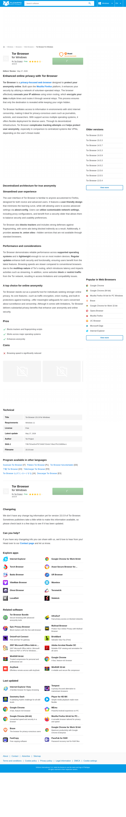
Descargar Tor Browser (47, 473)
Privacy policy (46, 761)
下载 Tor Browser (10, 469)
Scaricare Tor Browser (12, 465)
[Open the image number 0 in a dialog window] (22, 371)
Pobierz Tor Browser (36, 465)
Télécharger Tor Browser (34, 469)
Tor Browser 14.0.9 (94, 155)
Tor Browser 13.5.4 (94, 181)
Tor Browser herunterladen (61, 465)
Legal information (63, 761)
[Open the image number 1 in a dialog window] (62, 371)
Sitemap (37, 756)
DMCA (77, 761)
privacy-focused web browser (36, 82)
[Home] (4, 47)
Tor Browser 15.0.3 (94, 140)
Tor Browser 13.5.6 (94, 171)
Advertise (26, 756)
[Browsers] (19, 47)
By (17, 61)
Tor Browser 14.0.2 (94, 165)
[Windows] (10, 47)
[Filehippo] (12, 3)
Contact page (27, 543)
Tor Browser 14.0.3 (94, 160)
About (5, 756)
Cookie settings (90, 761)
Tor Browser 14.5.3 (94, 150)
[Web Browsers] (29, 47)
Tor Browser (20, 488)
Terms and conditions (12, 761)
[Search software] (89, 3)
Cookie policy (31, 761)
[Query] (59, 3)
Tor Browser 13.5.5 (94, 176)
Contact (15, 756)
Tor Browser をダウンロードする (17, 473)
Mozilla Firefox (44, 86)
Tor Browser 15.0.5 (94, 135)
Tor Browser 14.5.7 (94, 145)
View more (104, 188)
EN (119, 3)
